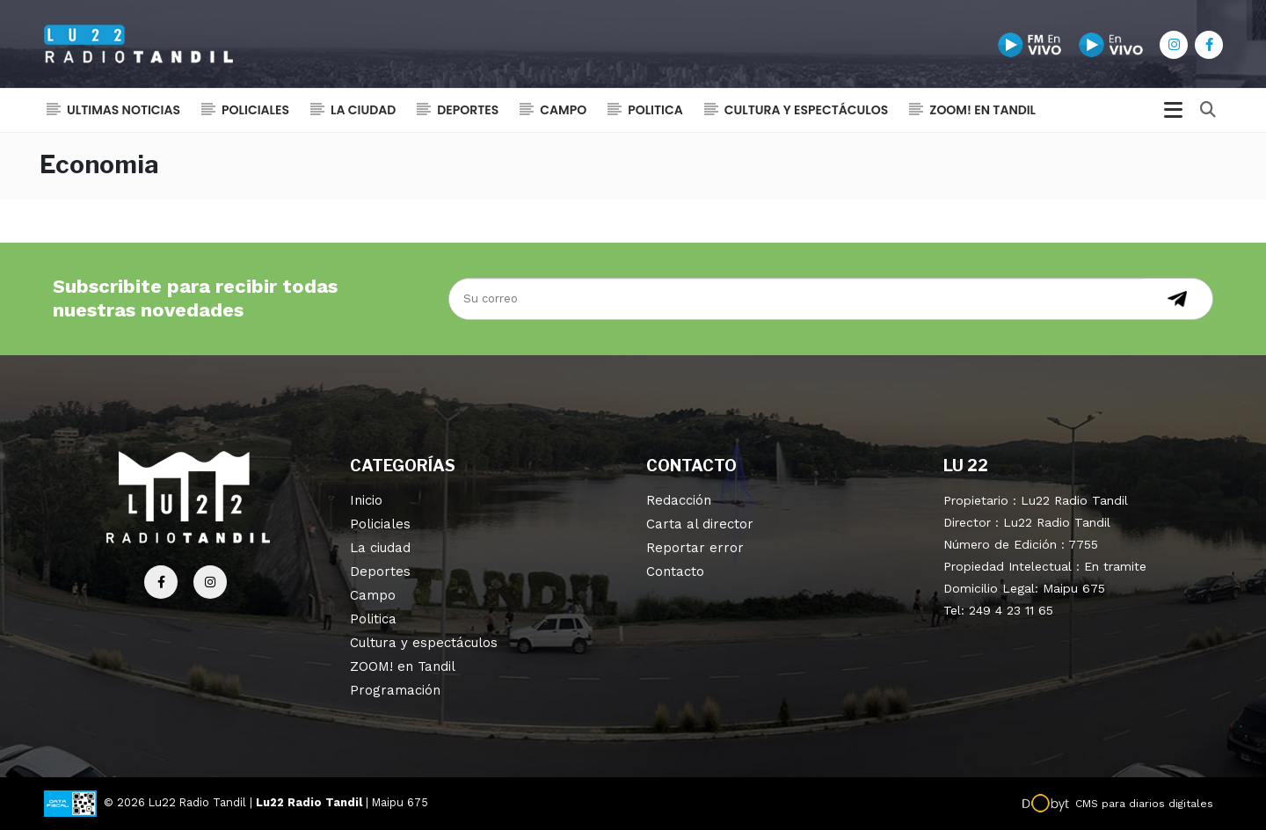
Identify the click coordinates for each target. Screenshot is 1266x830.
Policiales (255, 110)
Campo (563, 110)
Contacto (675, 571)
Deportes (467, 110)
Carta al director (699, 524)
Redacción (678, 500)
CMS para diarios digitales (1144, 803)
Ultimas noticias (123, 110)
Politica (655, 110)
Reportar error (695, 548)
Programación (395, 690)
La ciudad (363, 110)
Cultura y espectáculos (806, 110)
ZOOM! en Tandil (982, 110)
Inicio (366, 500)
